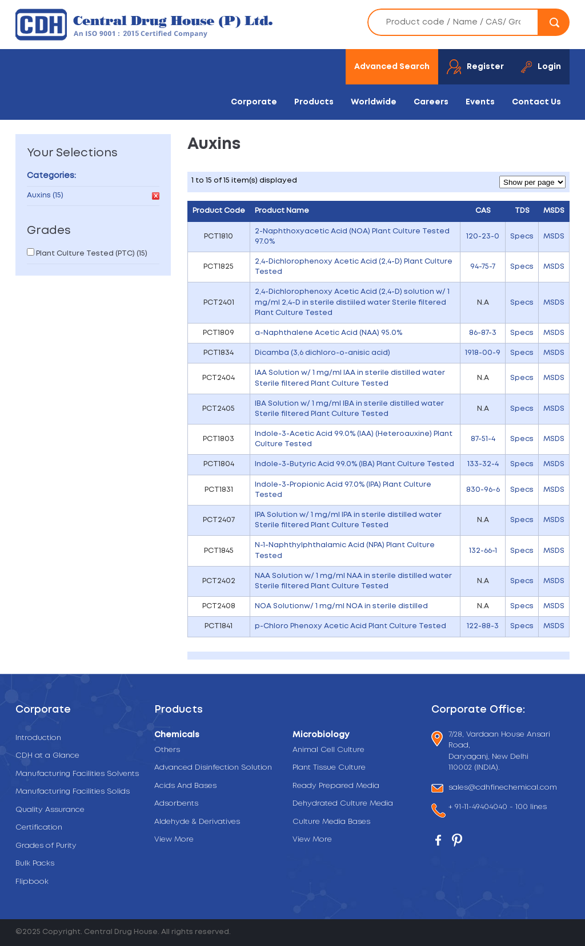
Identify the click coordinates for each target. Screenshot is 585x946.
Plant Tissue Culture (329, 767)
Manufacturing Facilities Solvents (77, 774)
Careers (431, 102)
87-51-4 (483, 439)
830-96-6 (483, 490)
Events (480, 102)
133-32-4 (483, 464)
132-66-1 (483, 551)
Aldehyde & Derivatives (197, 822)
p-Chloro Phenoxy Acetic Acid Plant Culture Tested (350, 626)
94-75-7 (482, 266)
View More (174, 839)
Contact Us (536, 102)
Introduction (38, 738)
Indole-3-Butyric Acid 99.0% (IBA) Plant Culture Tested (354, 464)
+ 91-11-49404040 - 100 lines (497, 808)
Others (167, 750)
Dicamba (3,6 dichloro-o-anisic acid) (322, 353)
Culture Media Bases (331, 822)
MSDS (553, 236)
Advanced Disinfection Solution (213, 767)
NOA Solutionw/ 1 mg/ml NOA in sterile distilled (341, 606)
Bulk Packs (34, 863)
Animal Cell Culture (328, 750)
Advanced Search (392, 67)
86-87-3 (482, 333)
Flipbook (32, 882)
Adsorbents (176, 803)
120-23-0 (482, 236)
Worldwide (373, 102)
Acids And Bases (185, 786)
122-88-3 (483, 626)
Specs (522, 236)
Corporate (254, 102)
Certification (38, 827)
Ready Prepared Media (335, 786)
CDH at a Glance (47, 755)
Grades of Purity (46, 846)
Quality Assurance (50, 810)
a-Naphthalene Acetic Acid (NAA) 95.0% (328, 333)
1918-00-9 (482, 353)
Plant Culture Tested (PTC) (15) (91, 253)
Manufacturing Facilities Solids (72, 791)
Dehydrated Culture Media (342, 803)
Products (314, 102)
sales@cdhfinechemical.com (502, 788)
